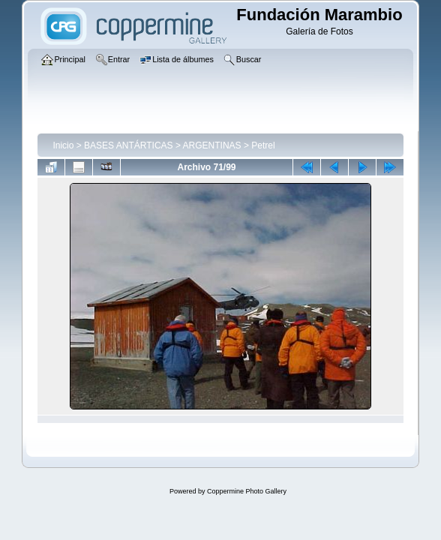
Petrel (262, 145)
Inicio (63, 145)
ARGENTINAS (212, 145)
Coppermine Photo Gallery (246, 491)
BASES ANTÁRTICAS (128, 145)
